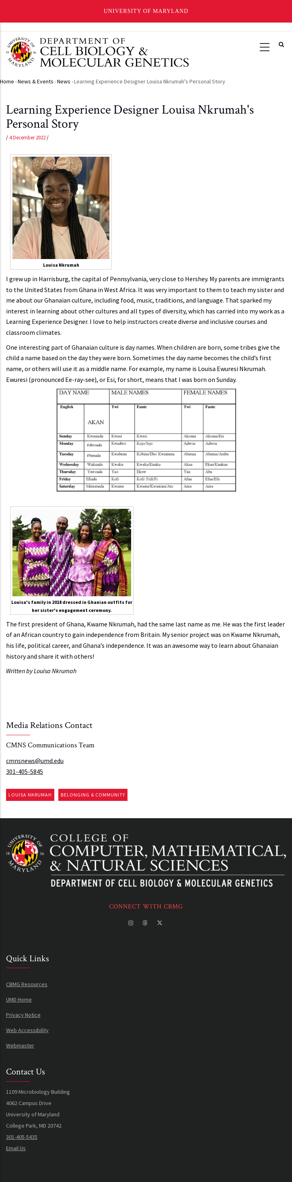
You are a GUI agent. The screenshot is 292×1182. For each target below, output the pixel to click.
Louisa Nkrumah (30, 795)
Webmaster (20, 1045)
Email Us (16, 1148)
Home (7, 81)
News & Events (35, 81)
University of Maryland (146, 11)
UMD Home (19, 999)
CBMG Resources (26, 984)
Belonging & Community (93, 795)
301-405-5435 (21, 1137)
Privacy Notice (23, 1014)
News (63, 81)
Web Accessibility (27, 1030)
